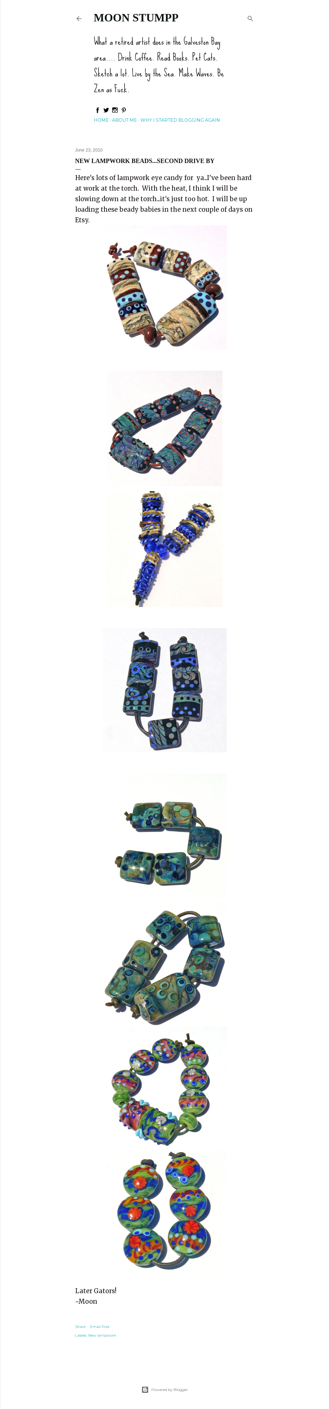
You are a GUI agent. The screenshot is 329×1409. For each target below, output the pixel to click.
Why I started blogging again (180, 120)
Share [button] (80, 1326)
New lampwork (102, 1335)
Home (101, 120)
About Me (124, 120)
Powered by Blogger (164, 1389)
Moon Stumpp (136, 17)
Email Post (100, 1326)
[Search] (250, 17)
